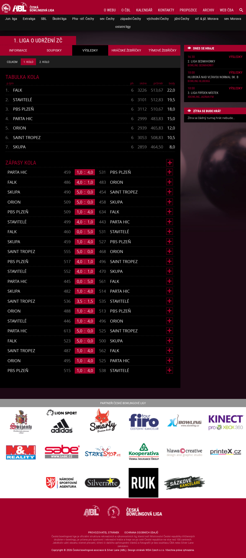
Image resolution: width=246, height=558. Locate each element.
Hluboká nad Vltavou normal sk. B (213, 77)
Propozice (188, 10)
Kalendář (144, 10)
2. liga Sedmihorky (201, 61)
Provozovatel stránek (103, 532)
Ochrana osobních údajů (141, 532)
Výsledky (235, 56)
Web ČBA (226, 10)
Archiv (208, 10)
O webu (110, 10)
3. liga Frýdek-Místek (203, 93)
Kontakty (166, 10)
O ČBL (126, 10)
